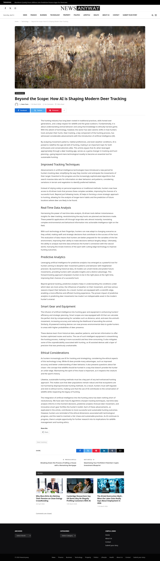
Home (107, 535)
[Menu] (156, 15)
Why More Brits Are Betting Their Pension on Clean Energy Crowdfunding (49, 498)
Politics (77, 15)
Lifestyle (86, 15)
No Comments (48, 104)
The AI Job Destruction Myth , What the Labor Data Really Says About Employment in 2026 (110, 499)
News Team (24, 104)
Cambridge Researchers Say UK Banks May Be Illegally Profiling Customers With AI (79, 498)
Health (96, 15)
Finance (34, 15)
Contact (116, 15)
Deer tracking (42, 442)
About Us (105, 15)
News (25, 15)
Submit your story (130, 15)
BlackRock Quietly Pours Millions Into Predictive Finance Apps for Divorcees (41, 2)
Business (43, 15)
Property (66, 15)
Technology (55, 15)
